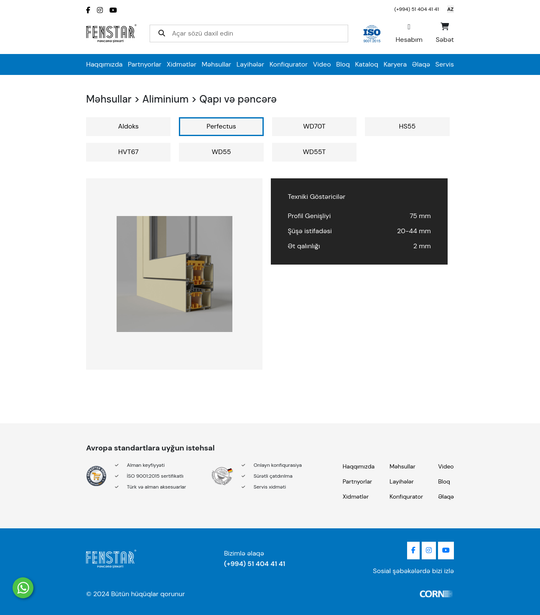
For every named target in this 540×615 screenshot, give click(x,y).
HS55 (407, 126)
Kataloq (367, 64)
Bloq (343, 64)
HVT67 (128, 151)
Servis (445, 64)
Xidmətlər (181, 64)
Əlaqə (421, 64)
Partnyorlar (145, 64)
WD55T (314, 151)
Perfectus (221, 126)
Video (322, 64)
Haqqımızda (104, 64)
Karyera (395, 64)
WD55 (221, 151)
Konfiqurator (289, 64)
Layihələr (250, 64)
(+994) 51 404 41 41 (416, 9)
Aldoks (128, 126)
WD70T (314, 126)
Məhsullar (217, 64)
